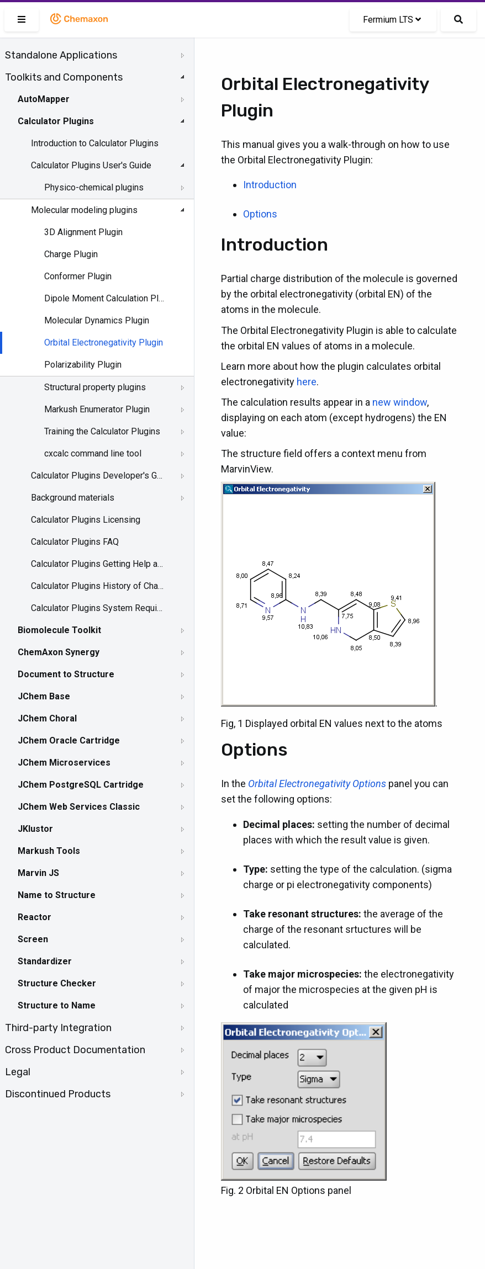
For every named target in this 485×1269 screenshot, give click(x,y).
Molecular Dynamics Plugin (96, 320)
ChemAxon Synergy (58, 652)
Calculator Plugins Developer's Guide (98, 475)
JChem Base (44, 696)
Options (260, 214)
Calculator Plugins (56, 121)
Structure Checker (57, 983)
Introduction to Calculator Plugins (95, 143)
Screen (33, 939)
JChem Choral (47, 718)
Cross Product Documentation (75, 1050)
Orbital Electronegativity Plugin (103, 342)
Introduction (270, 184)
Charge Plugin (71, 254)
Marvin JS (38, 873)
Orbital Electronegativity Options (317, 783)
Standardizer (45, 961)
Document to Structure (66, 674)
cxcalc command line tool (92, 453)
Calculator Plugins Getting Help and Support (98, 564)
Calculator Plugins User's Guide (91, 165)
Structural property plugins (95, 387)
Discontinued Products (57, 1094)
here (307, 381)
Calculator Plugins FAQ (75, 542)
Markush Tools (49, 851)
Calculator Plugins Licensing (85, 519)
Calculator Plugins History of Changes (98, 586)
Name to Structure (57, 895)
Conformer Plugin (78, 276)
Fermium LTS (392, 19)
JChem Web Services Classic (79, 806)
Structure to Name (57, 1005)
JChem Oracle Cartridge (69, 740)
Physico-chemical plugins (94, 187)
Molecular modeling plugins (84, 210)
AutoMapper (44, 99)
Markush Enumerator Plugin (97, 409)
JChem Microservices (64, 762)
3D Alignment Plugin (83, 232)
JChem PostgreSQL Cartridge (81, 784)
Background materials (72, 497)
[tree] (97, 574)
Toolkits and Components (64, 77)
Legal (17, 1072)
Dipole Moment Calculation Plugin (105, 298)
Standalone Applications (61, 55)
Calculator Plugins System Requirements (98, 608)
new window (399, 402)
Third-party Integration (58, 1028)
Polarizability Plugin (83, 364)
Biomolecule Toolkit (59, 630)
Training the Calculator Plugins (102, 431)
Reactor (34, 917)
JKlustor (35, 829)
